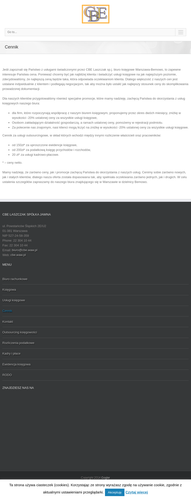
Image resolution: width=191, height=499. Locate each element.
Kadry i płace (11, 353)
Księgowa (9, 289)
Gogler (105, 477)
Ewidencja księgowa (16, 364)
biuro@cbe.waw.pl (24, 250)
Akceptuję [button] (115, 492)
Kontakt (7, 322)
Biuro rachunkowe (14, 279)
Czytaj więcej (136, 492)
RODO (7, 375)
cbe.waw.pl (18, 255)
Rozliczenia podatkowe (18, 343)
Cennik (7, 311)
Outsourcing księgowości (19, 332)
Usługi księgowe (13, 300)
